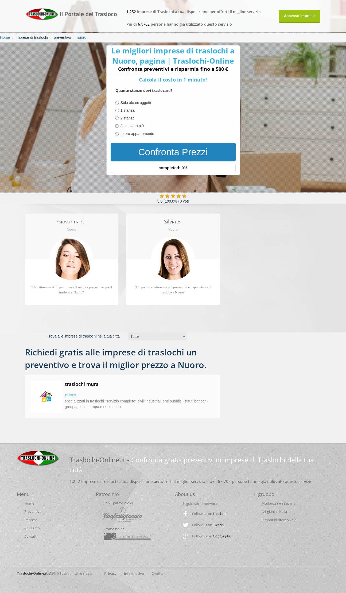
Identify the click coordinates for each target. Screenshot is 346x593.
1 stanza (127, 110)
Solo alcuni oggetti (135, 102)
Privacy (110, 573)
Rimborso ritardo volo (279, 519)
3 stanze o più (132, 126)
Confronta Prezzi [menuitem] (173, 152)
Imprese (30, 519)
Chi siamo (32, 528)
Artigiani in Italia (274, 511)
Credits (157, 573)
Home (5, 37)
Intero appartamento (137, 133)
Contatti (30, 536)
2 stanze (127, 118)
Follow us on (210, 513)
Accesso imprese (299, 16)
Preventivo (33, 511)
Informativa (134, 573)
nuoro (82, 37)
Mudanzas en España (278, 503)
